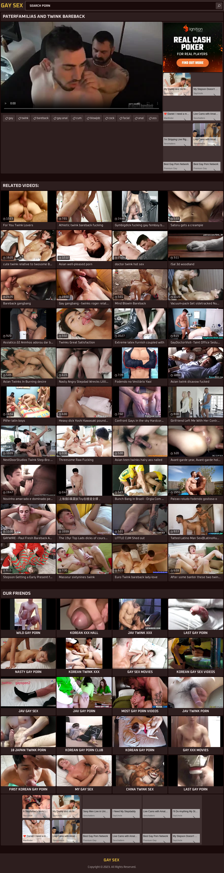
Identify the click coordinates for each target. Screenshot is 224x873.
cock (111, 118)
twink (25, 118)
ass (154, 118)
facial (126, 118)
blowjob (95, 118)
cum (79, 118)
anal (141, 118)
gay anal (62, 118)
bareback (42, 118)
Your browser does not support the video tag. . (81, 67)
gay (11, 118)
